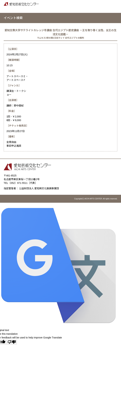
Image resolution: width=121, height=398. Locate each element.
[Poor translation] (11, 342)
